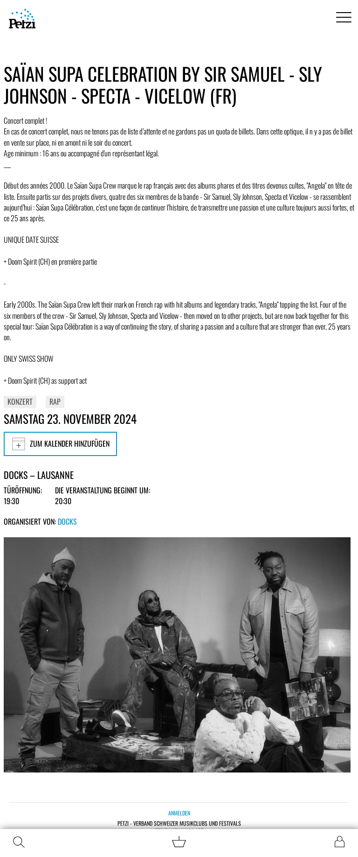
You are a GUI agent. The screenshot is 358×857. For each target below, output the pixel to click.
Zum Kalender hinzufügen (60, 443)
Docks (67, 521)
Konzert (20, 401)
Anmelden (179, 813)
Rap (55, 401)
